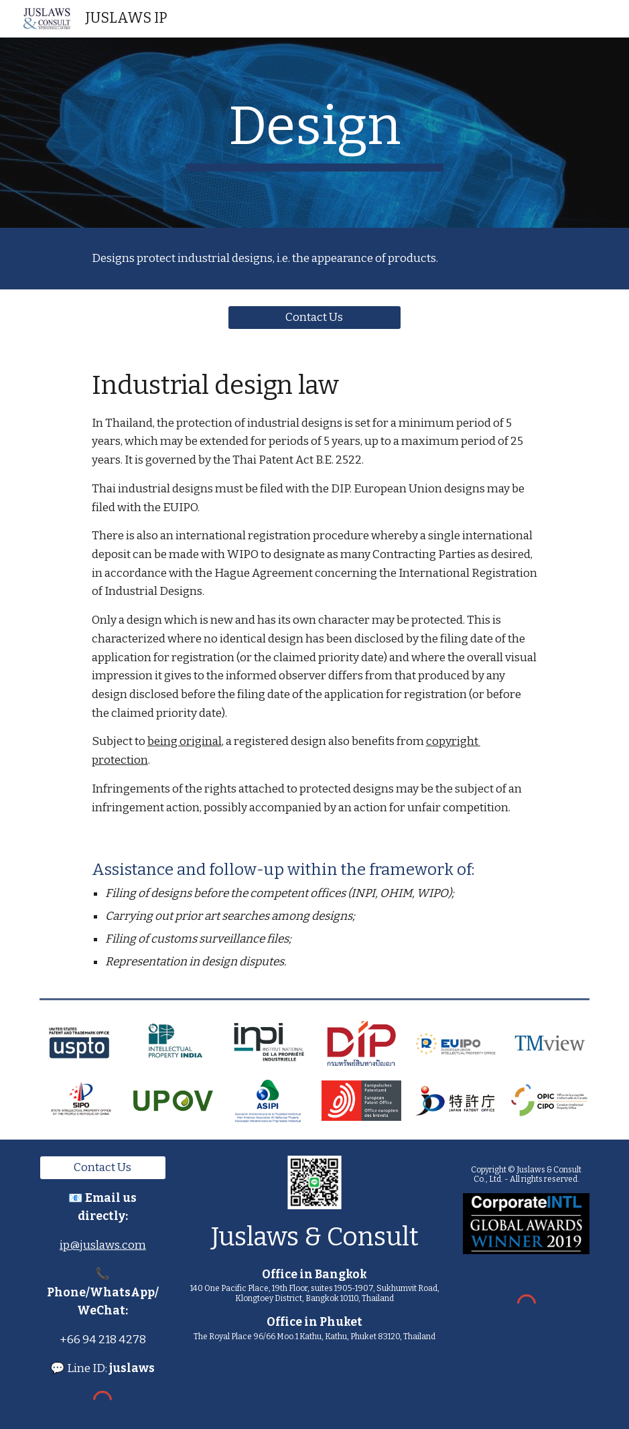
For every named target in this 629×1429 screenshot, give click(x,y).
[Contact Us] (314, 317)
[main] (314, 132)
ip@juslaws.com (103, 1245)
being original (184, 741)
